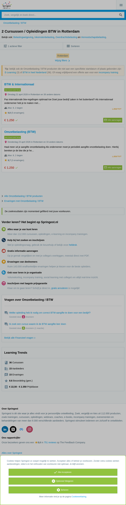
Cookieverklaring (79, 496)
